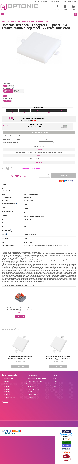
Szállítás (30, 392)
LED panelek (22, 21)
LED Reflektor (8, 392)
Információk (31, 375)
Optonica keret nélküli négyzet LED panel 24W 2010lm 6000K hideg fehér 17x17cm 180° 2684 (20, 358)
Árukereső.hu (66, 436)
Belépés (55, 381)
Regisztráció (56, 378)
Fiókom (54, 375)
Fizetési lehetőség (33, 389)
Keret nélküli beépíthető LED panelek (37, 21)
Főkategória (5, 21)
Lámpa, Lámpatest (9, 397)
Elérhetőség (31, 386)
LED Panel (7, 386)
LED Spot (6, 381)
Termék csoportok (10, 375)
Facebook (6, 402)
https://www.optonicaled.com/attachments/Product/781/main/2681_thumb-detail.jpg (46, 245)
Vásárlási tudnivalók (34, 384)
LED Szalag (7, 389)
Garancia (30, 397)
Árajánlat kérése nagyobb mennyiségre (29, 168)
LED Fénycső (7, 394)
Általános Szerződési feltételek (37, 378)
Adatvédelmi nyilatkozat (35, 381)
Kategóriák (13, 21)
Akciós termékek (9, 378)
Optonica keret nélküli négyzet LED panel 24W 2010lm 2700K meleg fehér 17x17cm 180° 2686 (58, 358)
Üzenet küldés (32, 394)
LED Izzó (6, 384)
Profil (54, 384)
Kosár (54, 386)
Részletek (20, 366)
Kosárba (64, 175)
